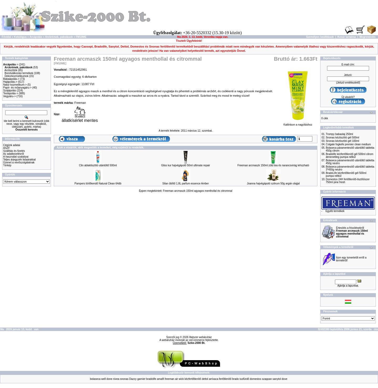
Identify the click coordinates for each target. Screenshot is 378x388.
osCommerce (196, 340)
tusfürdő (244, 378)
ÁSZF (6, 148)
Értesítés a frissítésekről (352, 232)
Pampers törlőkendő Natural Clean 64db (98, 183)
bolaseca (95, 378)
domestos (255, 378)
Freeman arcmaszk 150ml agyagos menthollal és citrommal (197, 190)
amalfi (160, 378)
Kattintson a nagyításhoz (298, 123)
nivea (116, 378)
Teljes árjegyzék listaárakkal (19, 159)
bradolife (151, 378)
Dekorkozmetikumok (17, 76)
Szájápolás (9, 90)
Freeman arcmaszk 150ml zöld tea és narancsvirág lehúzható (273, 165)
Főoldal (6, 36)
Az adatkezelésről (13, 153)
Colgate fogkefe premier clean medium (348, 144)
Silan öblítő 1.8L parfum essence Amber (185, 183)
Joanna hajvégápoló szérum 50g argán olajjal (273, 183)
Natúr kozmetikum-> (15, 84)
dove (284, 378)
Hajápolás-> (10, 81)
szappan (267, 378)
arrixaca (213, 378)
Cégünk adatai (11, 145)
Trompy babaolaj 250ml (339, 134)
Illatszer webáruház (200, 337)
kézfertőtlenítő (193, 378)
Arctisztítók (10, 70)
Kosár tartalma (347, 36)
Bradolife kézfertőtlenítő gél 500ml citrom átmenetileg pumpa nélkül (349, 155)
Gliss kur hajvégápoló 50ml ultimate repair (185, 165)
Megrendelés (368, 36)
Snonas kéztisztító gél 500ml (342, 137)
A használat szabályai (15, 156)
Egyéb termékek (335, 211)
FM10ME (81, 36)
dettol (205, 378)
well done (106, 378)
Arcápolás (35, 36)
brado (235, 378)
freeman (169, 378)
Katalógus (20, 36)
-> (10, 64)
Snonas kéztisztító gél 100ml (342, 140)
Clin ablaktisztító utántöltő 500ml (98, 165)
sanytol (276, 378)
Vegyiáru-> (9, 96)
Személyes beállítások (320, 36)
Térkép (7, 165)
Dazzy (132, 378)
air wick (179, 378)
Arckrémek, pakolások (59, 36)
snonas (124, 378)
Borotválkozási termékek (19, 73)
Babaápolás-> (11, 78)
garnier (141, 378)
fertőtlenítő (225, 378)
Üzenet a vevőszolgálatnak (19, 162)
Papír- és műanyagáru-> (17, 87)
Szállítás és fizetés (14, 150)
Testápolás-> (10, 93)
